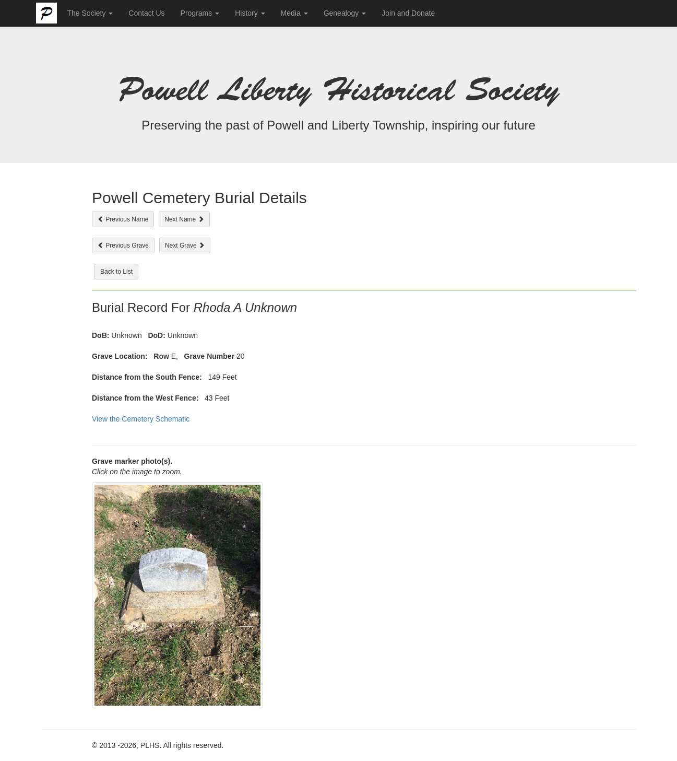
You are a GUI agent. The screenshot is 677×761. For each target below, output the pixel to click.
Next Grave (185, 245)
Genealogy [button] (345, 13)
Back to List (116, 271)
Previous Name (123, 219)
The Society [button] (90, 13)
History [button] (250, 13)
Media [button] (294, 13)
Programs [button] (200, 13)
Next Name (184, 219)
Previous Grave (123, 245)
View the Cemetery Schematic (140, 419)
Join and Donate (408, 13)
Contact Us (146, 13)
